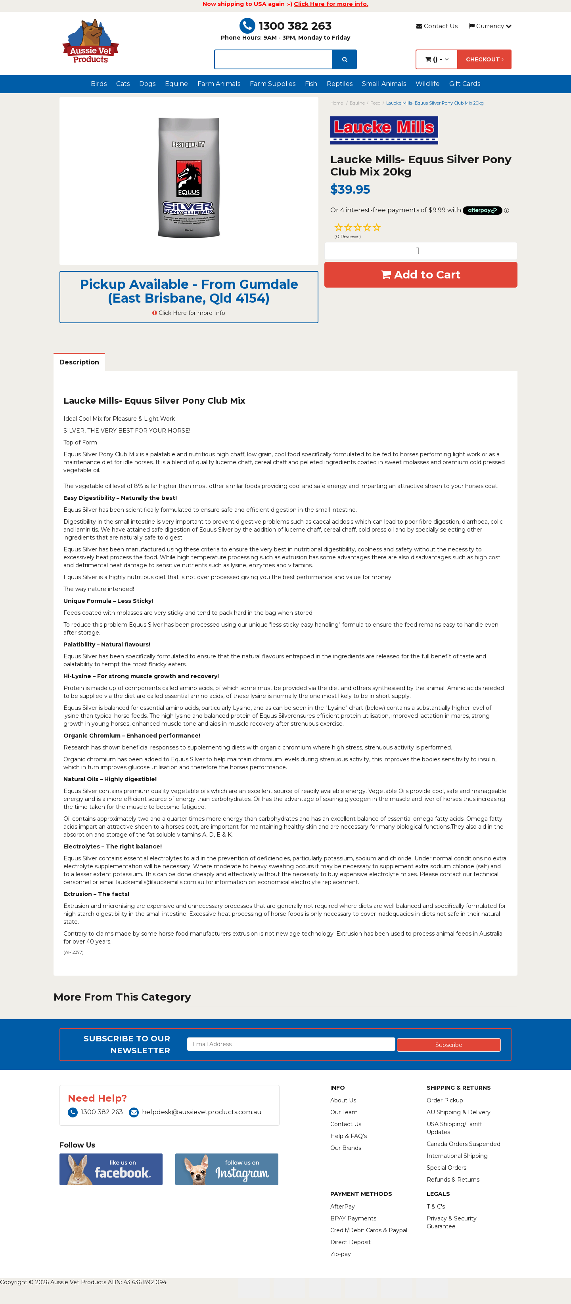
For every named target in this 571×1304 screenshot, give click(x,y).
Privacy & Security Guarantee (452, 1222)
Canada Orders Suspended (463, 1144)
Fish (311, 84)
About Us (343, 1100)
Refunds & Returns (453, 1179)
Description (79, 362)
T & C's (436, 1206)
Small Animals (384, 84)
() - (436, 59)
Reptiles (340, 84)
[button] (421, 232)
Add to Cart (421, 274)
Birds (99, 84)
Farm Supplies (272, 84)
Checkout (485, 59)
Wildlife (428, 84)
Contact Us (437, 26)
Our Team (344, 1112)
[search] (345, 59)
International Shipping (457, 1155)
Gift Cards (464, 84)
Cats (123, 84)
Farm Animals (218, 84)
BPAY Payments (353, 1218)
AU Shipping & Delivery (459, 1112)
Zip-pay (340, 1254)
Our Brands (345, 1147)
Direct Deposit (350, 1242)
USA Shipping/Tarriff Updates (454, 1128)
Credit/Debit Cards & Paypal (368, 1230)
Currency (490, 26)
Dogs (147, 84)
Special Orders (446, 1167)
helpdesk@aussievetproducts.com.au (195, 1112)
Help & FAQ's (348, 1136)
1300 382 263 (285, 25)
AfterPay (342, 1206)
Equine (176, 84)
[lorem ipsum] (273, 59)
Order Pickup (445, 1100)
